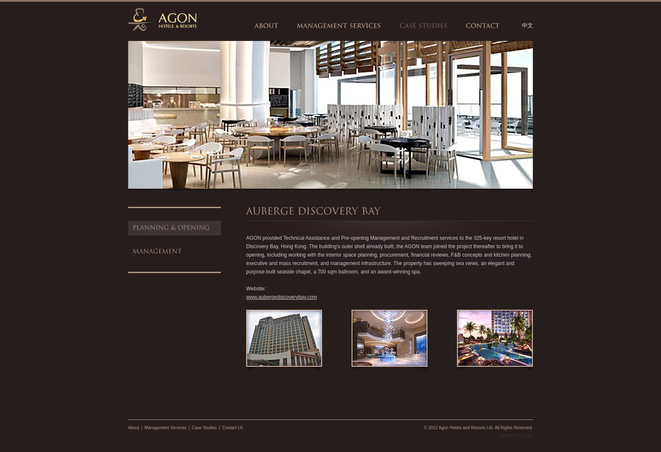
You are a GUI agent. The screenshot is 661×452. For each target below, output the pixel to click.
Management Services (166, 427)
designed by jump (516, 435)
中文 (527, 25)
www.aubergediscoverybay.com (281, 297)
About (133, 427)
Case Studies (204, 427)
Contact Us (232, 427)
